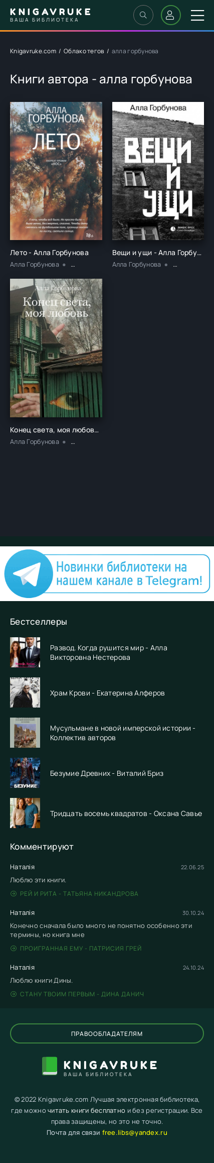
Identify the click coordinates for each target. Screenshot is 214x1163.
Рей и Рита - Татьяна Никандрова (75, 893)
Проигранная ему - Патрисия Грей (76, 948)
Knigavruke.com (33, 51)
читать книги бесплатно (86, 1110)
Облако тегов (84, 51)
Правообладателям (107, 1033)
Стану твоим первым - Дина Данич (77, 994)
